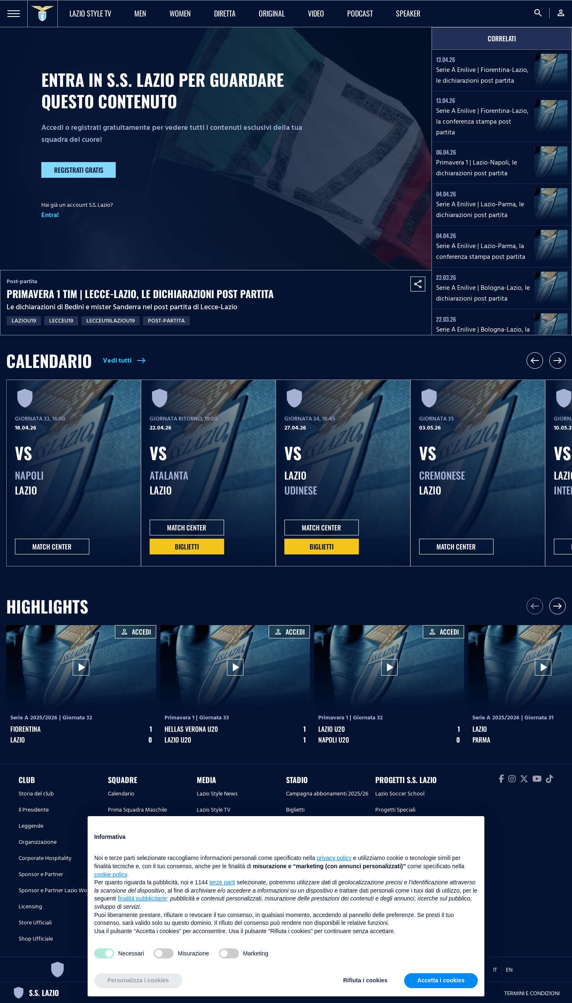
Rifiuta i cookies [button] (365, 980)
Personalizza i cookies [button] (138, 980)
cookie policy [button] (110, 874)
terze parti (222, 882)
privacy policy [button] (334, 858)
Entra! (50, 215)
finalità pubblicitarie (142, 898)
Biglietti (187, 547)
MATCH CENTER (52, 547)
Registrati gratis (78, 170)
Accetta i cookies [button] (441, 980)
